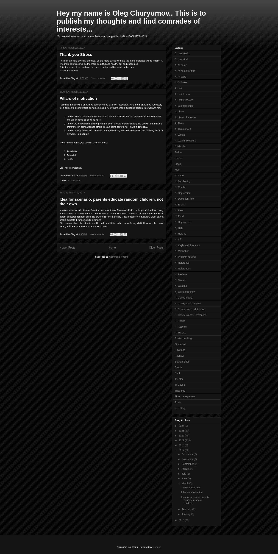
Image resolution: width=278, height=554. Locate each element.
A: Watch (180, 134)
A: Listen (179, 111)
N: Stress (180, 280)
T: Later (179, 379)
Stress (178, 367)
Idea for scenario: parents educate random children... (195, 500)
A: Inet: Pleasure (184, 100)
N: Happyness (182, 222)
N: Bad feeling (182, 181)
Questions (180, 344)
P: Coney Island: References (190, 315)
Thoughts (180, 390)
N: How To (180, 233)
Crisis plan (180, 146)
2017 (182, 450)
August (186, 468)
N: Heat (179, 227)
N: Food (179, 216)
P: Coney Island (183, 297)
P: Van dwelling (183, 338)
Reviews (179, 355)
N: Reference (182, 262)
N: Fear (179, 210)
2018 (182, 445)
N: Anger (179, 175)
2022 (182, 435)
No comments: (98, 78)
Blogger (156, 547)
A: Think (179, 123)
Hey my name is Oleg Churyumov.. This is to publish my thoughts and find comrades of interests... (131, 21)
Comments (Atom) (118, 256)
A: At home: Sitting (185, 70)
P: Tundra (180, 332)
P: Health (180, 320)
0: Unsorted (181, 59)
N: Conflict (180, 187)
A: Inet (178, 88)
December (188, 454)
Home (112, 247)
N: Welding (181, 286)
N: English (180, 204)
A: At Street (181, 82)
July (184, 473)
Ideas (178, 164)
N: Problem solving (185, 256)
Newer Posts (67, 247)
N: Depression (183, 193)
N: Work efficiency (185, 291)
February (187, 509)
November (188, 459)
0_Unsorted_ (182, 53)
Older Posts (156, 247)
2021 (182, 440)
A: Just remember (184, 105)
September (188, 464)
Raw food (180, 350)
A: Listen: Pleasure (185, 117)
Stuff (177, 373)
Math (177, 169)
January (186, 514)
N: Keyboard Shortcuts (187, 245)
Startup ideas (182, 361)
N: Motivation (74, 180)
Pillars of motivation (78, 98)
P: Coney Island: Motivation (190, 309)
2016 (182, 520)
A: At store (180, 76)
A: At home (181, 65)
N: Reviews (181, 274)
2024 (182, 425)
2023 (182, 430)
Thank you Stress (76, 54)
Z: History (180, 408)
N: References (183, 268)
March (185, 483)
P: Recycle (181, 326)
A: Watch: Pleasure (185, 140)
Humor (178, 158)
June (185, 478)
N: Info (178, 239)
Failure (178, 152)
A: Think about (183, 129)
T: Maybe (180, 384)
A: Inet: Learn (182, 94)
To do (178, 402)
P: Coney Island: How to (188, 303)
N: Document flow (184, 198)
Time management (185, 396)
